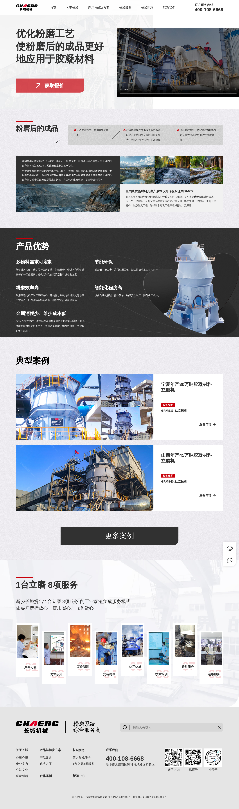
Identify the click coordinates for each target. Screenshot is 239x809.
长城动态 (147, 7)
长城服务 (125, 7)
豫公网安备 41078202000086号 (150, 797)
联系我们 (169, 7)
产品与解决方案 (98, 7)
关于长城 (72, 7)
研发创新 (22, 776)
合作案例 (46, 776)
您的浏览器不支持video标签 (178, 62)
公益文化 (22, 769)
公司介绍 (22, 757)
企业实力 (22, 763)
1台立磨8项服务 (83, 763)
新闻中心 (79, 776)
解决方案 (46, 763)
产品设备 (46, 757)
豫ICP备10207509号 (119, 797)
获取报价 (50, 85)
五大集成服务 (82, 757)
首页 (53, 7)
